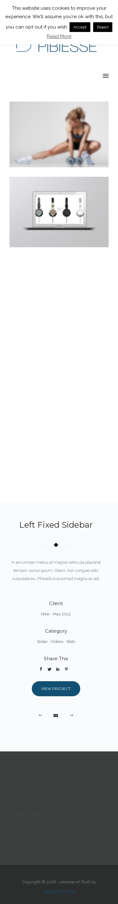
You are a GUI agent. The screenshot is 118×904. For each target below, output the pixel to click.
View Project (56, 688)
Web (70, 641)
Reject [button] (103, 27)
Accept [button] (80, 27)
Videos (57, 641)
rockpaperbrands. (59, 891)
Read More (59, 36)
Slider (42, 641)
